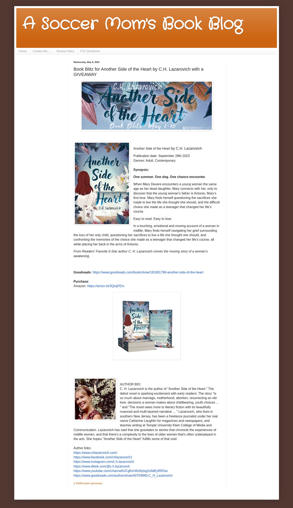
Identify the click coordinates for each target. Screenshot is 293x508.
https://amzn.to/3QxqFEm (105, 286)
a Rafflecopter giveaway (88, 483)
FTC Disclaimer (90, 51)
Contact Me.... (41, 51)
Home (23, 51)
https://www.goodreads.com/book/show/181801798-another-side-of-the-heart (148, 272)
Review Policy (65, 51)
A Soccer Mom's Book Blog (132, 24)
